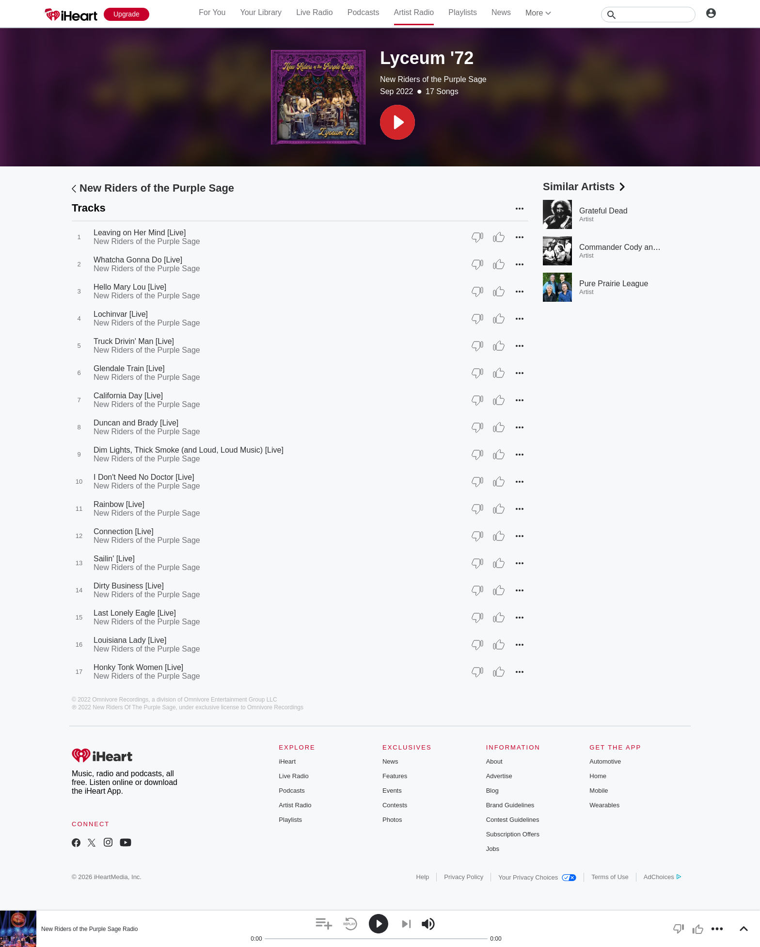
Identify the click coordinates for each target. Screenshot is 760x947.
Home (597, 776)
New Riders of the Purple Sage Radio (89, 929)
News (501, 12)
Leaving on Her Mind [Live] (140, 233)
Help (422, 877)
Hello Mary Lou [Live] (130, 287)
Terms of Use (610, 877)
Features (394, 776)
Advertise (499, 776)
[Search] (648, 14)
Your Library (261, 12)
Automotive (605, 761)
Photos (392, 819)
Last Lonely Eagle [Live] (135, 613)
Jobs (492, 848)
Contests (394, 805)
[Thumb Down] (477, 237)
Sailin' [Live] (114, 559)
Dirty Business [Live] (129, 586)
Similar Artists (585, 186)
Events (392, 790)
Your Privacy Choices (537, 877)
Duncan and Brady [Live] (136, 423)
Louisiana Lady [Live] (130, 640)
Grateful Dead (603, 211)
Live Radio (314, 12)
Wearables (604, 805)
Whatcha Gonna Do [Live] (138, 260)
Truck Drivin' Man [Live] (134, 341)
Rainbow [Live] (119, 504)
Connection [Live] (124, 531)
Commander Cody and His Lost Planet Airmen (658, 247)
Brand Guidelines (510, 805)
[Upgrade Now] (126, 14)
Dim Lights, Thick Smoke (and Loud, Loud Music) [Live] (189, 450)
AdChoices (662, 877)
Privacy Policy (463, 877)
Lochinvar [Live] (121, 314)
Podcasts (364, 12)
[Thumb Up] (498, 237)
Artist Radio (414, 12)
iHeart (287, 761)
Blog (492, 790)
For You (212, 12)
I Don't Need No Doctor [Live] (144, 477)
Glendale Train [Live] (129, 368)
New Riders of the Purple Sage (433, 79)
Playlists (462, 12)
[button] (397, 122)
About (494, 761)
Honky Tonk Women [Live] (138, 667)
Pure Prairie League (613, 283)
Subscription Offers (512, 834)
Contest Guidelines (512, 819)
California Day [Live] (128, 396)
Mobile (598, 790)
